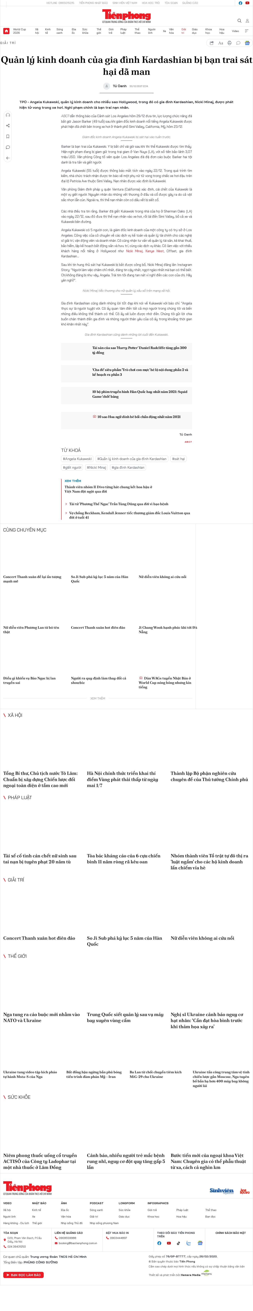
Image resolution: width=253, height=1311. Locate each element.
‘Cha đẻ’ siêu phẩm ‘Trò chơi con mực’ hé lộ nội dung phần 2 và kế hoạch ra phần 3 (140, 372)
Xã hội (37, 31)
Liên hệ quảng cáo (69, 1233)
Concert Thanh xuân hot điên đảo (98, 627)
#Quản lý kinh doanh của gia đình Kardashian (131, 459)
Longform (127, 1203)
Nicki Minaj (134, 251)
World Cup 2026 (19, 31)
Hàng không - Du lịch (16, 1223)
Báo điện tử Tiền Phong (126, 16)
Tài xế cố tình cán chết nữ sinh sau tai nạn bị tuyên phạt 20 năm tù (39, 859)
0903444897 (118, 1238)
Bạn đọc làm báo (23, 1275)
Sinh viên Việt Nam (125, 3)
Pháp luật (123, 31)
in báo (229, 43)
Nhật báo (39, 1203)
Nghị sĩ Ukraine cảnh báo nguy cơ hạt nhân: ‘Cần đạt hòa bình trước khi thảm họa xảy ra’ (207, 1020)
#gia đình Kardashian (128, 467)
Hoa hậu (222, 31)
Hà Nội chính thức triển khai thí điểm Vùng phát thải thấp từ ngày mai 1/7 (122, 779)
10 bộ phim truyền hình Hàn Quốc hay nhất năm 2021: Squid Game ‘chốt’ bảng (140, 394)
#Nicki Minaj (96, 467)
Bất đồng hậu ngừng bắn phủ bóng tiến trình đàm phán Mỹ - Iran (94, 1074)
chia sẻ (212, 43)
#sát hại (178, 459)
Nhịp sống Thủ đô (72, 1223)
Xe (164, 31)
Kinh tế (48, 31)
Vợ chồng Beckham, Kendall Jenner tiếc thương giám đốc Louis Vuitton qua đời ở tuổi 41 (129, 515)
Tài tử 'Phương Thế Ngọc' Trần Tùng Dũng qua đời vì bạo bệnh (118, 504)
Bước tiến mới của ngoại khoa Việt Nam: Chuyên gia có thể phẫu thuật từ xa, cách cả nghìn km (208, 1161)
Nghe (8, 115)
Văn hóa (171, 31)
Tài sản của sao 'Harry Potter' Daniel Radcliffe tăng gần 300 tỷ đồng (139, 350)
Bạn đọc (210, 1216)
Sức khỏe (85, 31)
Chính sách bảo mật (230, 1233)
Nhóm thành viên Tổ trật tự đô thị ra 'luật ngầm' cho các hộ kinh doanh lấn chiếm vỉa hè (209, 862)
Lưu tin (8, 136)
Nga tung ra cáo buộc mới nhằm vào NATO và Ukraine (41, 1017)
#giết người (72, 467)
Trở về (8, 158)
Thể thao (137, 31)
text (221, 43)
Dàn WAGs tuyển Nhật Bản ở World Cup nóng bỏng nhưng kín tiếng (165, 682)
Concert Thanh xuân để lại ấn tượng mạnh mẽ (32, 579)
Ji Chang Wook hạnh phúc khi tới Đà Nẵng (168, 629)
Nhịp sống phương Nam (104, 1223)
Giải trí (183, 31)
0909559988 (67, 1238)
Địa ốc (74, 31)
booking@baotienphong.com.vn (78, 1243)
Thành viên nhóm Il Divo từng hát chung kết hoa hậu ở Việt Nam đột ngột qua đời (108, 489)
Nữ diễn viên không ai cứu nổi (162, 577)
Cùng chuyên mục (24, 530)
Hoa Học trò (151, 3)
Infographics (158, 1203)
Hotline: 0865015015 (60, 3)
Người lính (151, 31)
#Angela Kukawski (77, 459)
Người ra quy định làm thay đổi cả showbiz (98, 680)
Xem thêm (247, 31)
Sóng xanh (60, 31)
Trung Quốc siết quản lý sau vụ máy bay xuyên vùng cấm (125, 1017)
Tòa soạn (171, 3)
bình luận (238, 43)
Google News (247, 43)
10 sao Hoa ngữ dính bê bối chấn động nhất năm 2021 (137, 417)
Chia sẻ (8, 125)
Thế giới (99, 31)
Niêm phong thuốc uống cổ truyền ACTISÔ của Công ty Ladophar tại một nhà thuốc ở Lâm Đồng (40, 1161)
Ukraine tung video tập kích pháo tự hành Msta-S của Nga (30, 1074)
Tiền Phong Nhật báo (93, 3)
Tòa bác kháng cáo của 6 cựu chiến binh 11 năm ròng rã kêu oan (123, 859)
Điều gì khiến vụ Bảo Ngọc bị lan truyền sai (29, 680)
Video (235, 31)
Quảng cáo (190, 3)
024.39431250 (17, 1246)
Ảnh (64, 1203)
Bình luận (8, 147)
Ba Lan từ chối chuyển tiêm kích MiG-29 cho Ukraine (156, 1074)
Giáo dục (195, 31)
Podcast (97, 1203)
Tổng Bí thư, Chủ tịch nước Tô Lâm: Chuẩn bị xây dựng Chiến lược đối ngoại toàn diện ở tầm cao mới (40, 779)
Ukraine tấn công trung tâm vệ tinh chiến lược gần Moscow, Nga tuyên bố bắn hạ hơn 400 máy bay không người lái (221, 1079)
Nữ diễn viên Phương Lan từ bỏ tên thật (31, 629)
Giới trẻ (111, 31)
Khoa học (208, 31)
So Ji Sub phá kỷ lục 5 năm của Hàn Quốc (99, 579)
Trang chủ (6, 31)
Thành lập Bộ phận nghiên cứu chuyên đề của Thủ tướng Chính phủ (209, 776)
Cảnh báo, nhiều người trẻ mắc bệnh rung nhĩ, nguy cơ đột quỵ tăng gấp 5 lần (126, 1161)
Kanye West (154, 251)
